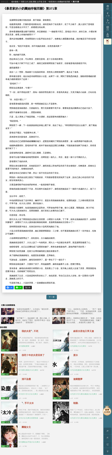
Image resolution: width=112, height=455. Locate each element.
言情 (44, 2)
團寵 (35, 2)
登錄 (107, 35)
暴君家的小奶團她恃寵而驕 (59, 2)
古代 (27, 2)
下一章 (52, 297)
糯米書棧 (14, 2)
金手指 (39, 2)
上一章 (107, 14)
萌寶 (23, 2)
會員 (107, 41)
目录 (107, 28)
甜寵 (31, 2)
